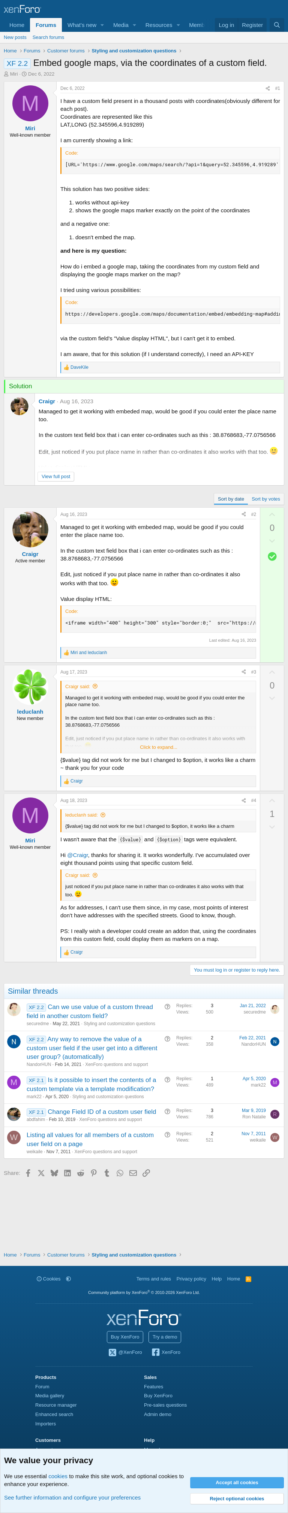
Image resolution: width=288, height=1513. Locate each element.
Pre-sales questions (165, 1405)
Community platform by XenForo (144, 1292)
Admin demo (157, 1414)
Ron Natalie (254, 1116)
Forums (46, 25)
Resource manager (56, 1405)
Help (217, 1279)
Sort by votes (266, 499)
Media (121, 25)
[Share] (268, 88)
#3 (253, 672)
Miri (14, 74)
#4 (253, 800)
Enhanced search (54, 1414)
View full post (56, 476)
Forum (42, 1386)
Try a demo (165, 1337)
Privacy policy (191, 1279)
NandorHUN (39, 1064)
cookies (58, 1476)
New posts (15, 37)
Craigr (47, 401)
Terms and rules (153, 1279)
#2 (253, 514)
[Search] (277, 25)
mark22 (34, 1096)
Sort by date (231, 499)
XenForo (165, 1353)
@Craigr (77, 855)
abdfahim (36, 1119)
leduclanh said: (81, 815)
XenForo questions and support (116, 1064)
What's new (82, 25)
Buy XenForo (125, 1337)
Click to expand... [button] (158, 747)
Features (153, 1386)
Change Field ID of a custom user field (102, 1111)
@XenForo (125, 1353)
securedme (38, 1023)
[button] (102, 25)
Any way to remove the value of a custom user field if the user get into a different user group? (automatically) (92, 1048)
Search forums (48, 37)
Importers (45, 1424)
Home (16, 25)
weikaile (35, 1151)
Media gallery (49, 1395)
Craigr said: (77, 686)
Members (201, 25)
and (88, 652)
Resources (159, 25)
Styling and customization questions (119, 1023)
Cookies (49, 1279)
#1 (277, 88)
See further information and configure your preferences (72, 1497)
